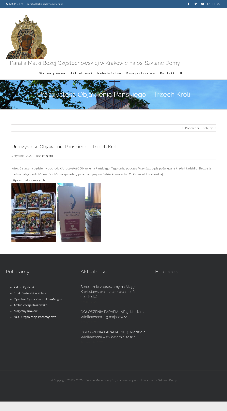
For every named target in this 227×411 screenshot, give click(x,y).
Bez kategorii (44, 156)
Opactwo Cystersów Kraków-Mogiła (38, 299)
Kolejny (208, 128)
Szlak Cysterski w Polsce (30, 293)
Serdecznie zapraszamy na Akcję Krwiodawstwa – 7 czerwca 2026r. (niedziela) (108, 292)
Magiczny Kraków (26, 311)
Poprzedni (192, 128)
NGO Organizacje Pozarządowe (35, 317)
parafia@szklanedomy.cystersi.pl (45, 4)
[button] (181, 73)
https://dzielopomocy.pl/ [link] (28, 180)
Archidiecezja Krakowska (30, 305)
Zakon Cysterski (24, 287)
